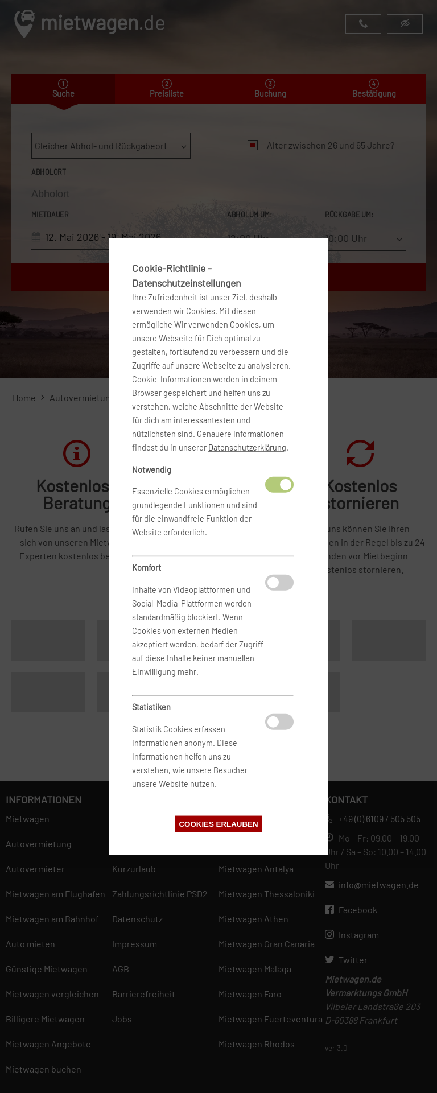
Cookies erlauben (218, 824)
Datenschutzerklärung (247, 447)
